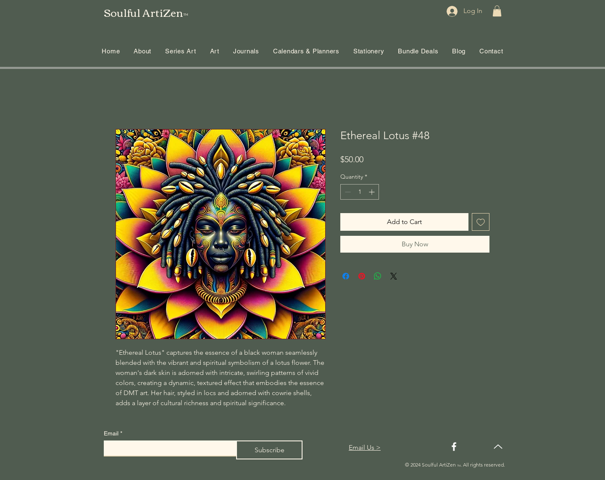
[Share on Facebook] (346, 276)
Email (113, 433)
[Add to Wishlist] (480, 222)
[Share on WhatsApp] (378, 276)
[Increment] (372, 192)
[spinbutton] (359, 192)
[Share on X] (394, 276)
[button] (497, 10)
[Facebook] (454, 446)
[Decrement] (347, 192)
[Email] (167, 448)
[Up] (498, 446)
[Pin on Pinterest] (362, 276)
